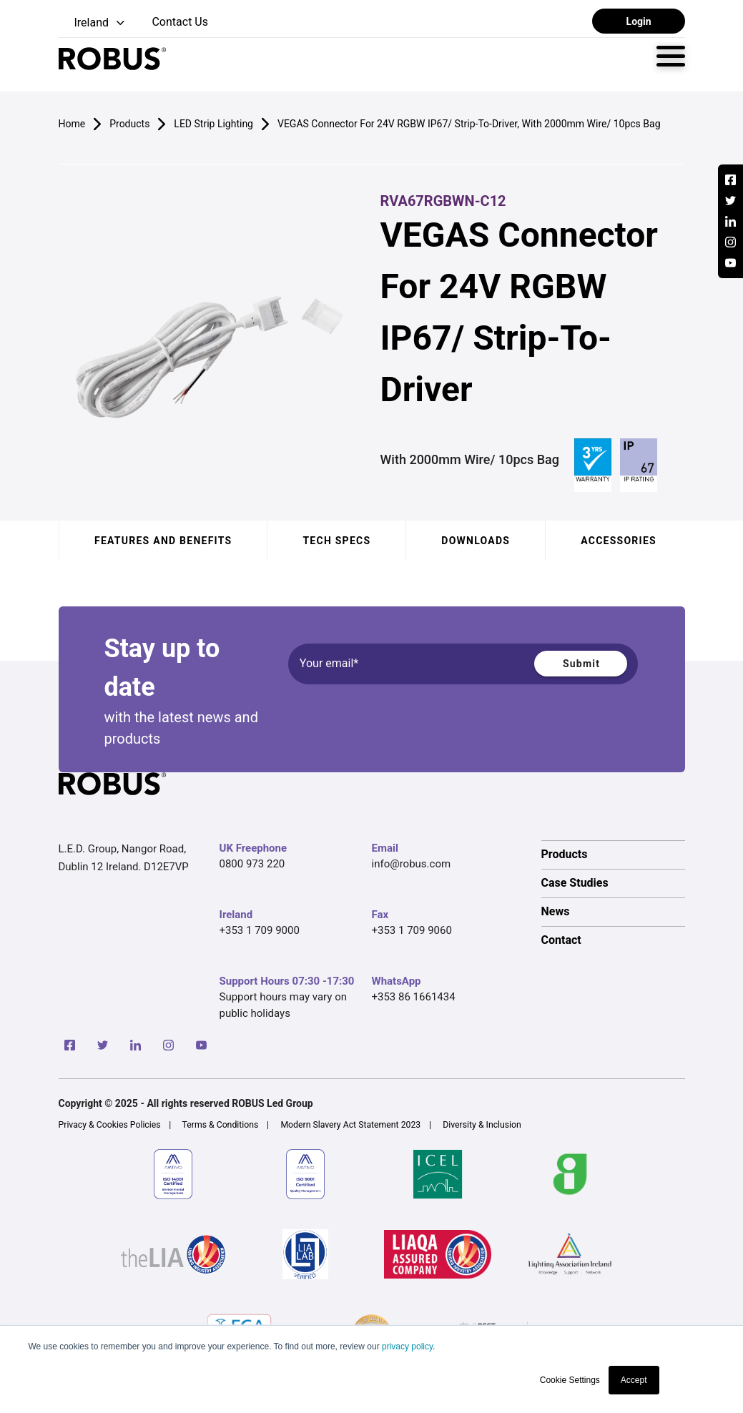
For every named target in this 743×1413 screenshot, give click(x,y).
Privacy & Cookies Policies (110, 1125)
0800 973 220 (252, 863)
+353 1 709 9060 (412, 930)
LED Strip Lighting (213, 123)
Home (72, 123)
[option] (613, 854)
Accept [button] (634, 1380)
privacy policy (407, 1346)
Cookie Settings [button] (570, 1380)
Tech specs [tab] (336, 540)
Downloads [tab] (475, 540)
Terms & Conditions (220, 1125)
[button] (93, 23)
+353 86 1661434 (414, 996)
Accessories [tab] (618, 540)
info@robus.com (411, 863)
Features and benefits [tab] (163, 540)
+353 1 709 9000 (260, 930)
